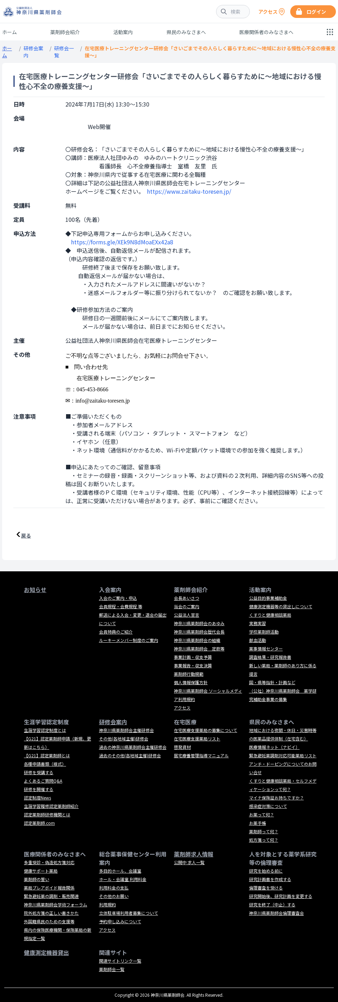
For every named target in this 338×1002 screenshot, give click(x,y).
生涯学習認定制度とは (45, 730)
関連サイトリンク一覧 (120, 961)
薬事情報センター (266, 648)
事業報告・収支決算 (193, 665)
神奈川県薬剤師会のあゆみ (199, 623)
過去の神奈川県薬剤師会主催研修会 (133, 747)
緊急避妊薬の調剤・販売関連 (51, 896)
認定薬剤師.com (39, 823)
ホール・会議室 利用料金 (123, 879)
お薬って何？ (261, 814)
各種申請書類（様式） (45, 764)
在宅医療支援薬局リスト (197, 738)
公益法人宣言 (186, 615)
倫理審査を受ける (266, 888)
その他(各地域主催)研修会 (123, 738)
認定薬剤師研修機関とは (47, 814)
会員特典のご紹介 (116, 632)
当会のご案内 (186, 606)
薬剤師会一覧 (111, 969)
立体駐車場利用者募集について (128, 913)
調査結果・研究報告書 (270, 657)
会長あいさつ (186, 598)
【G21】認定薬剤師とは (47, 755)
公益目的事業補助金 (268, 598)
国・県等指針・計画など (272, 682)
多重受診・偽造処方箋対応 (49, 862)
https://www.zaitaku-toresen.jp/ (189, 191)
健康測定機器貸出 (46, 952)
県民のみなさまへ (186, 32)
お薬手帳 (257, 823)
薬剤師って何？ (263, 831)
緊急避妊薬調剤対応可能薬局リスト (283, 755)
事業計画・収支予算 (193, 657)
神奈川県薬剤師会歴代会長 (199, 632)
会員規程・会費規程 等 (120, 606)
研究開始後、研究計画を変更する (280, 896)
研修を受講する (38, 772)
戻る (26, 535)
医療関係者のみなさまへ (266, 32)
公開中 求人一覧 (189, 862)
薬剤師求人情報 (193, 854)
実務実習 (257, 623)
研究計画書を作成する (270, 879)
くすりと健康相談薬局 (270, 615)
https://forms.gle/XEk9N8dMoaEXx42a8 (122, 242)
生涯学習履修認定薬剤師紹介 (51, 806)
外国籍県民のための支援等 (49, 921)
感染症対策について (268, 806)
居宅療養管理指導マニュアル (201, 755)
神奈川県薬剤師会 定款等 (199, 648)
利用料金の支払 (114, 888)
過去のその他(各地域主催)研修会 (130, 755)
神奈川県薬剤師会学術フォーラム (55, 904)
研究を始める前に (266, 871)
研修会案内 (113, 722)
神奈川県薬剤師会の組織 (197, 640)
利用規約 (107, 904)
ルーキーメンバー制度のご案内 (128, 640)
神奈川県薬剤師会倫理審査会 (276, 913)
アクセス (182, 708)
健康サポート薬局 (41, 871)
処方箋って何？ (263, 840)
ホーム (9, 32)
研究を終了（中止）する (272, 904)
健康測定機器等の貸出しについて (280, 606)
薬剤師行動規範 (188, 674)
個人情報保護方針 (191, 682)
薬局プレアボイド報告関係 (49, 888)
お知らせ (35, 589)
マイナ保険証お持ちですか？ (276, 798)
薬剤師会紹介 (65, 32)
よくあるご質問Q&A (43, 781)
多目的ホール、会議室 (120, 871)
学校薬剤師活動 (264, 632)
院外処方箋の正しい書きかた (51, 913)
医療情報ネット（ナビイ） (274, 747)
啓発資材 (182, 747)
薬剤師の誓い (36, 879)
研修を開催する (38, 789)
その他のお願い (114, 896)
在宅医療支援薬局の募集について (205, 730)
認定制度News (37, 798)
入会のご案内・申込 (118, 598)
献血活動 (257, 640)
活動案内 (123, 32)
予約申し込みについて (120, 921)
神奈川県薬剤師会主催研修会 (126, 730)
